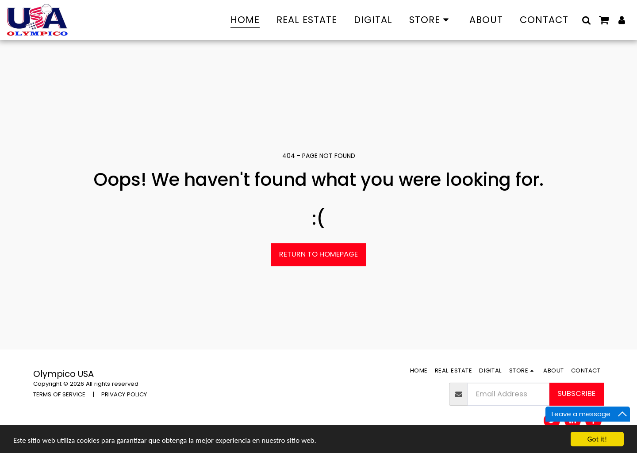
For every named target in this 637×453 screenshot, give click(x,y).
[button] (586, 20)
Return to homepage (318, 254)
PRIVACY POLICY (124, 394)
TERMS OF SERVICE (59, 394)
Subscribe (576, 393)
